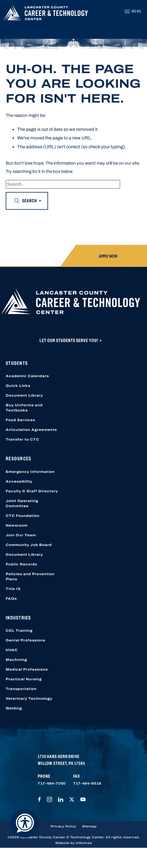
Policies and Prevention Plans (30, 576)
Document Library (24, 395)
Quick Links (18, 386)
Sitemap (89, 826)
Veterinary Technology (29, 699)
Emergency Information (30, 472)
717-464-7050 (52, 783)
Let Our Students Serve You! (69, 340)
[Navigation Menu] (132, 11)
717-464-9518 (87, 783)
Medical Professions (27, 669)
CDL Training (19, 631)
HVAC (12, 650)
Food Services (20, 420)
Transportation (21, 689)
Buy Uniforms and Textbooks (24, 407)
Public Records (21, 564)
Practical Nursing (24, 679)
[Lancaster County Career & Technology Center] (46, 14)
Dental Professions (25, 640)
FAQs (11, 599)
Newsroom (17, 525)
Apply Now (108, 256)
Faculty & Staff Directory (32, 491)
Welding (14, 708)
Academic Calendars (27, 376)
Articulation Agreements (31, 430)
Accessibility (19, 481)
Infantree (84, 843)
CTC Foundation (22, 516)
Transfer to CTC (22, 439)
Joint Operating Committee (22, 503)
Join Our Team (21, 535)
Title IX (13, 589)
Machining (16, 660)
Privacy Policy (63, 826)
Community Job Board (29, 545)
